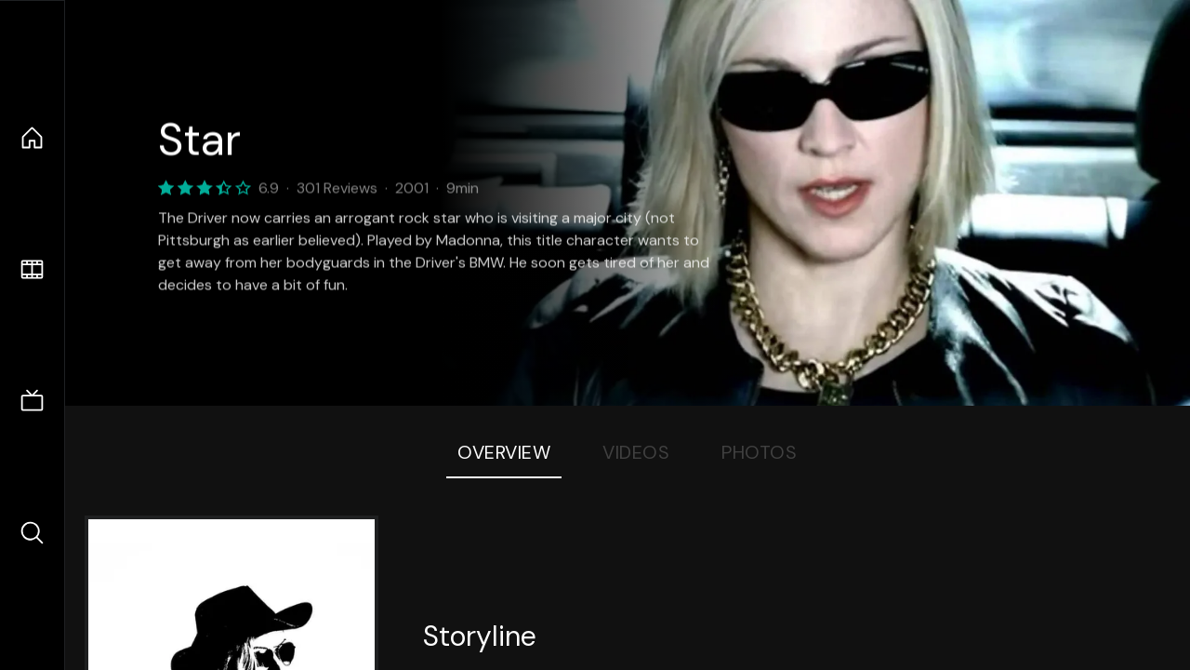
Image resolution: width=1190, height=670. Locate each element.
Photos (759, 452)
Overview (503, 452)
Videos (635, 452)
